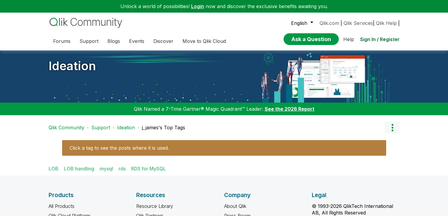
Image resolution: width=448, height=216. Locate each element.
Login (197, 6)
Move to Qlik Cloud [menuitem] (204, 41)
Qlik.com (329, 23)
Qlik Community (66, 127)
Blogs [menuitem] (113, 41)
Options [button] (392, 128)
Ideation (72, 65)
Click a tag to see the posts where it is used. (119, 148)
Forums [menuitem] (62, 41)
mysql (106, 169)
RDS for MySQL (148, 169)
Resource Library (154, 206)
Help (348, 39)
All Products (61, 206)
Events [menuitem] (136, 41)
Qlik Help (386, 23)
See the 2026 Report (289, 109)
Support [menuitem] (89, 41)
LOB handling (79, 169)
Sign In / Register (380, 39)
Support (100, 127)
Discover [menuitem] (163, 41)
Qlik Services (358, 23)
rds (122, 169)
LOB (54, 169)
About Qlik (235, 206)
